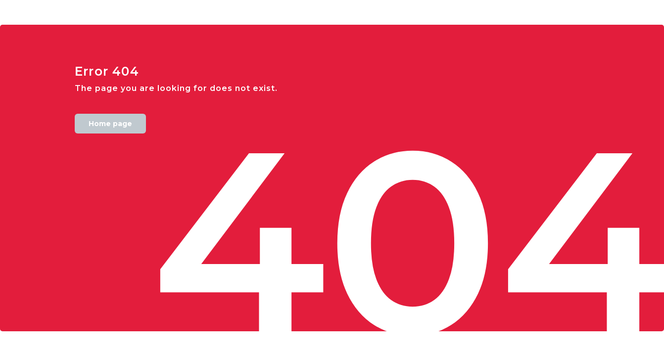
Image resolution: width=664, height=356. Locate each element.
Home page (110, 123)
